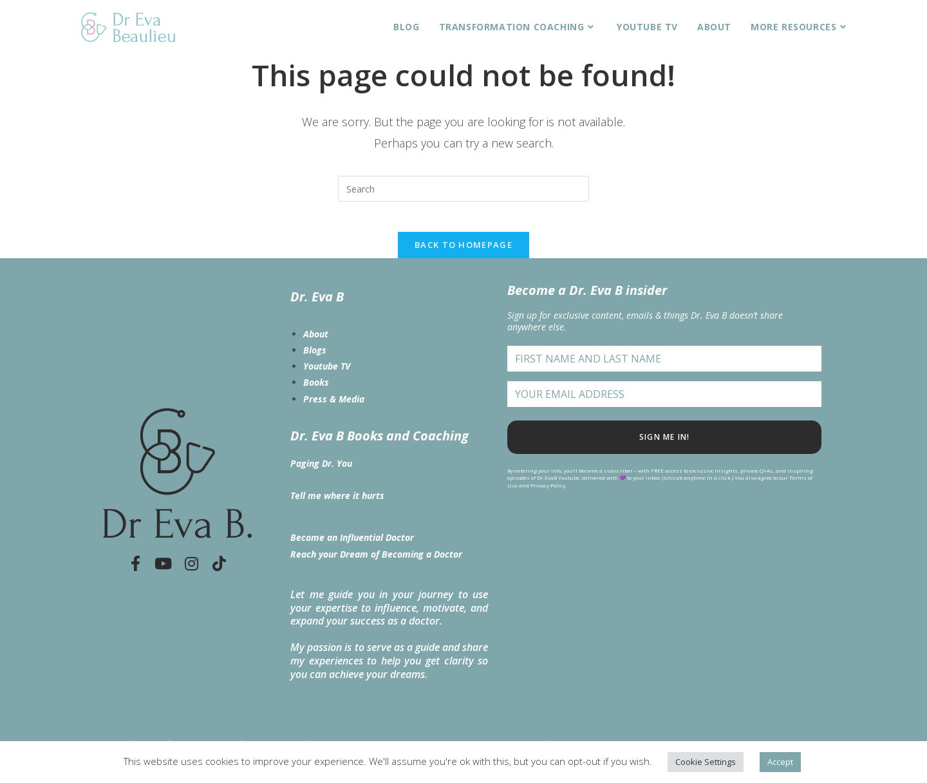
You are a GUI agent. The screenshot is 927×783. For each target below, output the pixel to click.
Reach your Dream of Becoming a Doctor (376, 562)
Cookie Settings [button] (705, 762)
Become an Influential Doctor (352, 546)
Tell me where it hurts (337, 504)
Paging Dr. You (321, 472)
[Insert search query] (463, 189)
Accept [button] (780, 762)
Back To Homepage (463, 253)
